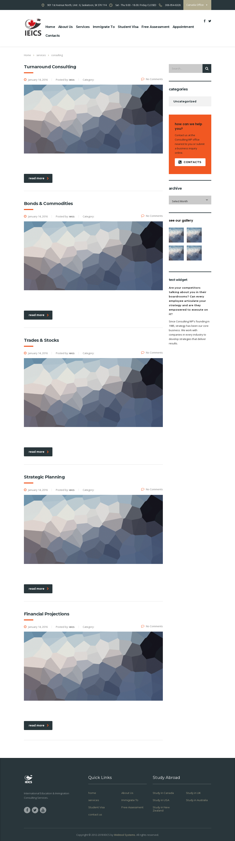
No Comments (152, 79)
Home (27, 55)
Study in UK (193, 792)
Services (83, 27)
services (93, 800)
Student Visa (128, 27)
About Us (127, 792)
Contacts (52, 36)
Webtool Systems (124, 835)
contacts (189, 162)
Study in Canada (163, 792)
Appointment (183, 27)
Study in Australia (197, 800)
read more (39, 178)
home (50, 27)
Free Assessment (155, 27)
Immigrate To (104, 27)
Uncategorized (184, 101)
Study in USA (161, 800)
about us (65, 27)
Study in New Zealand (161, 809)
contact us (95, 814)
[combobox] (190, 200)
